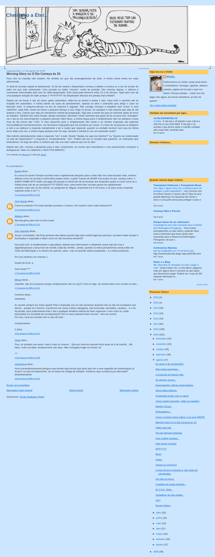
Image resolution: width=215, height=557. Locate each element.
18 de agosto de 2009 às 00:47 (27, 334)
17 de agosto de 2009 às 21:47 (27, 210)
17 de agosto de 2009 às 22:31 (27, 288)
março (159, 533)
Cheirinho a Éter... (27, 15)
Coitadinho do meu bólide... (169, 495)
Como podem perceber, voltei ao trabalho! (177, 401)
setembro (161, 354)
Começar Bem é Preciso (167, 211)
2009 (156, 334)
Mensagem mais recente (19, 390)
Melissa (19, 216)
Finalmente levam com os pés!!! (172, 396)
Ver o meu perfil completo (163, 105)
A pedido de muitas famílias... (170, 484)
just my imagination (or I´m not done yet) (173, 251)
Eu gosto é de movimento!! (169, 364)
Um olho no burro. (164, 479)
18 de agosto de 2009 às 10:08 (27, 358)
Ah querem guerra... (166, 380)
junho (159, 518)
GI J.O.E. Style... (164, 489)
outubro (160, 349)
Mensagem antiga (129, 390)
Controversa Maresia (165, 247)
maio (159, 523)
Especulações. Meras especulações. (174, 385)
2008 (156, 551)
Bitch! (158, 454)
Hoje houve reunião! (166, 443)
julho (159, 512)
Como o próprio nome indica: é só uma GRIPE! (180, 417)
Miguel (18, 279)
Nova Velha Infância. (166, 390)
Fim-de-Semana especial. (168, 433)
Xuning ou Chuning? (166, 465)
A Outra (157, 121)
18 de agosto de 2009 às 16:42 (27, 379)
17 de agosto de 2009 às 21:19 (27, 195)
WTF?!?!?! (161, 449)
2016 (156, 297)
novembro (161, 344)
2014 (156, 308)
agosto (160, 359)
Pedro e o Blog (161, 262)
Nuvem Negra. (163, 505)
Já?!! (158, 500)
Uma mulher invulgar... (167, 438)
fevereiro (161, 539)
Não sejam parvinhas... (167, 369)
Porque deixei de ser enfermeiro (171, 222)
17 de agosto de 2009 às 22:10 (27, 225)
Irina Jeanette (22, 231)
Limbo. (159, 459)
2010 (156, 329)
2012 (156, 318)
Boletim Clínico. (163, 406)
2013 (156, 313)
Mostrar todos (202, 284)
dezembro (161, 338)
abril (158, 528)
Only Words (21, 201)
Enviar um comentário (18, 385)
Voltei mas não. (163, 427)
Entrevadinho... (163, 411)
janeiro (160, 544)
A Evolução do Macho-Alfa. (169, 374)
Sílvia (18, 340)
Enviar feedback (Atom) (32, 396)
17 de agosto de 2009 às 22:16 (27, 273)
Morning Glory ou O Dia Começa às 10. (176, 422)
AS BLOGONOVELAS (165, 118)
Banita (18, 171)
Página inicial (76, 390)
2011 (156, 324)
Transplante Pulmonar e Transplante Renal (177, 185)
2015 (156, 302)
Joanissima (20, 364)
